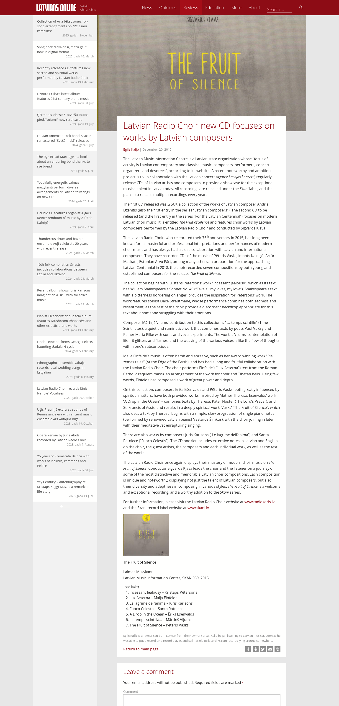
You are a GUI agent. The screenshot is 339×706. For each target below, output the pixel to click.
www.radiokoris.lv (259, 501)
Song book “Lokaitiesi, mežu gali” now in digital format (65, 51)
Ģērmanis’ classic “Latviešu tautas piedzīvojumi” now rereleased (65, 119)
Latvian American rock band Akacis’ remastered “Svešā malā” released (65, 140)
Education (246, 7)
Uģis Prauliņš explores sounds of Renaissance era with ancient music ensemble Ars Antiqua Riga (65, 416)
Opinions (199, 7)
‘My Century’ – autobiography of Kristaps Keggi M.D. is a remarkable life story (65, 489)
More (268, 7)
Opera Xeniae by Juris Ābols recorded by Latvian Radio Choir (65, 439)
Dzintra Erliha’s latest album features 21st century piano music (65, 98)
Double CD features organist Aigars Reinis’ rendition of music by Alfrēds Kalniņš (65, 220)
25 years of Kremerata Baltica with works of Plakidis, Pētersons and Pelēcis (65, 463)
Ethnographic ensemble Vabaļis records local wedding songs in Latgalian (65, 370)
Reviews (222, 7)
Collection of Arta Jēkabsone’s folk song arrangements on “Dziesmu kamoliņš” (65, 28)
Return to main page (141, 649)
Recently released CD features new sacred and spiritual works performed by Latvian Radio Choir (65, 75)
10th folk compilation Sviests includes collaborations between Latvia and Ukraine (65, 271)
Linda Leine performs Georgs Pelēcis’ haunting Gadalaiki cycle (65, 346)
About (286, 7)
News (178, 7)
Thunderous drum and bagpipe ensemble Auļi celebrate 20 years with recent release (65, 246)
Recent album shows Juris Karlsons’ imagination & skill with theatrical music (65, 297)
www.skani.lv (198, 507)
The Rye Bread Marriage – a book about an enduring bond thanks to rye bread (65, 164)
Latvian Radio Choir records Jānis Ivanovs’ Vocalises (65, 393)
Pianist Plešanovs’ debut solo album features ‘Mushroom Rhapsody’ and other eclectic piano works (65, 323)
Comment (130, 691)
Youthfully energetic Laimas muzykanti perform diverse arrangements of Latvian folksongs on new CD (65, 191)
